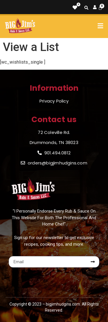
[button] (100, 25)
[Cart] (100, 8)
